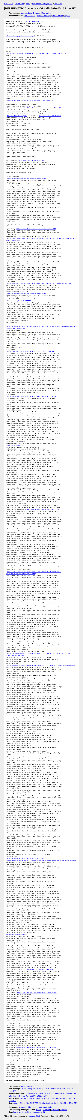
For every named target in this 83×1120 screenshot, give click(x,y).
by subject (55, 1110)
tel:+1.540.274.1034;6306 (17, 116)
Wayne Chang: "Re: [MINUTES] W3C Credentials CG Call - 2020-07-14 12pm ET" (45, 1103)
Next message (30, 16)
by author (63, 1110)
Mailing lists (19, 4)
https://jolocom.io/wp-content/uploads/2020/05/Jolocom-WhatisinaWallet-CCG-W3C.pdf (41, 665)
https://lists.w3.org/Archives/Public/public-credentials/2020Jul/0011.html (37, 54)
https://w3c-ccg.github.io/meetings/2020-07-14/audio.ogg (30, 100)
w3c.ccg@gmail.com (34, 21)
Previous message (44, 16)
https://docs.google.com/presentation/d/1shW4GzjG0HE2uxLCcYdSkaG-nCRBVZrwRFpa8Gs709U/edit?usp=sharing (33, 573)
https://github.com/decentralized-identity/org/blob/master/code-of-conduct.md (39, 283)
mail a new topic (45, 1107)
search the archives (40, 1112)
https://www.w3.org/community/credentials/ (42, 510)
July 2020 (58, 4)
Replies (67, 16)
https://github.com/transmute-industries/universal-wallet (30, 352)
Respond (36, 13)
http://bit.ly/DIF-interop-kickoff (32, 161)
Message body (26, 13)
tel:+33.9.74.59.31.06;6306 (50, 116)
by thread (46, 1110)
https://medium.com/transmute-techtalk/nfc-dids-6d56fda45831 (32, 397)
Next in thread (57, 16)
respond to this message (28, 1107)
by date (38, 1110)
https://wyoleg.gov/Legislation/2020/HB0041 (36, 969)
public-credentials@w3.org (42, 4)
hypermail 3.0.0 (34, 1116)
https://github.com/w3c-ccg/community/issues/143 (27, 178)
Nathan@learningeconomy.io (16, 934)
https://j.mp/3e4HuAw (15, 445)
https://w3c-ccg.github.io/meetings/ (20, 36)
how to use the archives (22, 1112)
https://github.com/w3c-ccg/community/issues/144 (37, 993)
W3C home (8, 4)
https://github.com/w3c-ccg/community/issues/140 (36, 229)
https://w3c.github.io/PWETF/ (19, 301)
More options (46, 13)
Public (28, 4)
